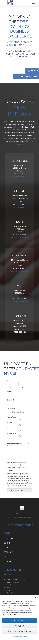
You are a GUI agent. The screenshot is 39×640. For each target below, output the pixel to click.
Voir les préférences (19, 632)
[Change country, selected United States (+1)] (9, 412)
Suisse (9, 428)
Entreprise (11, 400)
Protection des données (17, 462)
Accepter (19, 620)
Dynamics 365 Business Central (16, 579)
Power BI (9, 587)
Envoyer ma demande (19, 490)
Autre (9, 439)
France (9, 422)
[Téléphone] (19, 412)
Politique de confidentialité (19, 636)
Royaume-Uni (12, 433)
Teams (8, 590)
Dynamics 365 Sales (12, 582)
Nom (9, 380)
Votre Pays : (12, 417)
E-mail (10, 391)
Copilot (8, 585)
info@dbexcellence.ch (19, 177)
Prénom (9, 387)
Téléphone (11, 408)
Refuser (19, 626)
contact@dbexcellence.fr (19, 237)
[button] (36, 597)
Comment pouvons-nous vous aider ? (18, 444)
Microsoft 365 (10, 593)
